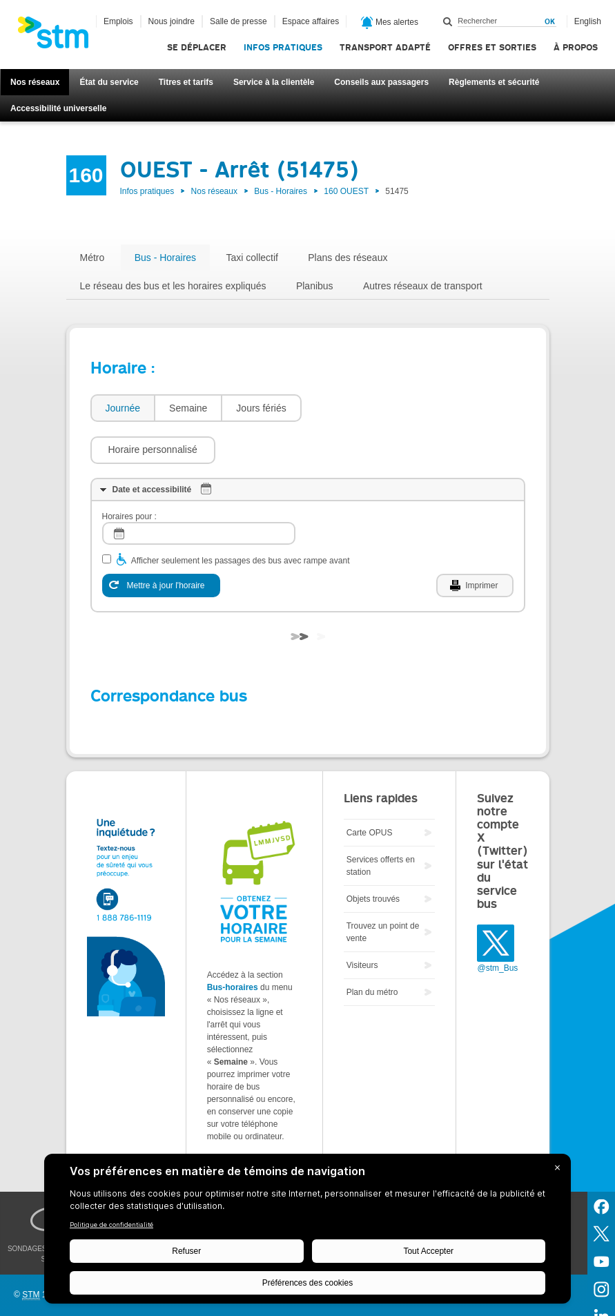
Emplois (118, 21)
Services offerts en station (380, 824)
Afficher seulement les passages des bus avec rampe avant (240, 519)
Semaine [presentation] (188, 408)
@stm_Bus (497, 926)
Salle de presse (238, 21)
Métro (92, 257)
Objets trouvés (373, 857)
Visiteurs (362, 924)
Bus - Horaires (280, 191)
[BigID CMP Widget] (307, 1232)
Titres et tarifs (186, 82)
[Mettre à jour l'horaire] (161, 544)
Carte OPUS (369, 791)
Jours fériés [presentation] (261, 408)
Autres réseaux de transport (422, 285)
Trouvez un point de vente (383, 891)
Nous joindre (171, 21)
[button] (371, 408)
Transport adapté (385, 47)
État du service (108, 82)
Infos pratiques (283, 47)
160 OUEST (346, 191)
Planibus (314, 285)
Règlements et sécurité (494, 82)
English (587, 21)
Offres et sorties (492, 47)
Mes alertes (389, 23)
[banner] (60, 36)
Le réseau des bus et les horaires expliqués (173, 285)
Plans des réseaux (347, 257)
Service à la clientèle (273, 82)
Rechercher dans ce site (448, 21)
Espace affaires (311, 21)
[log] (198, 492)
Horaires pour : (129, 475)
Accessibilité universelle (58, 108)
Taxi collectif (251, 257)
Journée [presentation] (123, 408)
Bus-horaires (232, 946)
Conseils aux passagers (381, 82)
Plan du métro (372, 951)
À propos (576, 47)
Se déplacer (196, 47)
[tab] (122, 408)
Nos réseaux (34, 82)
